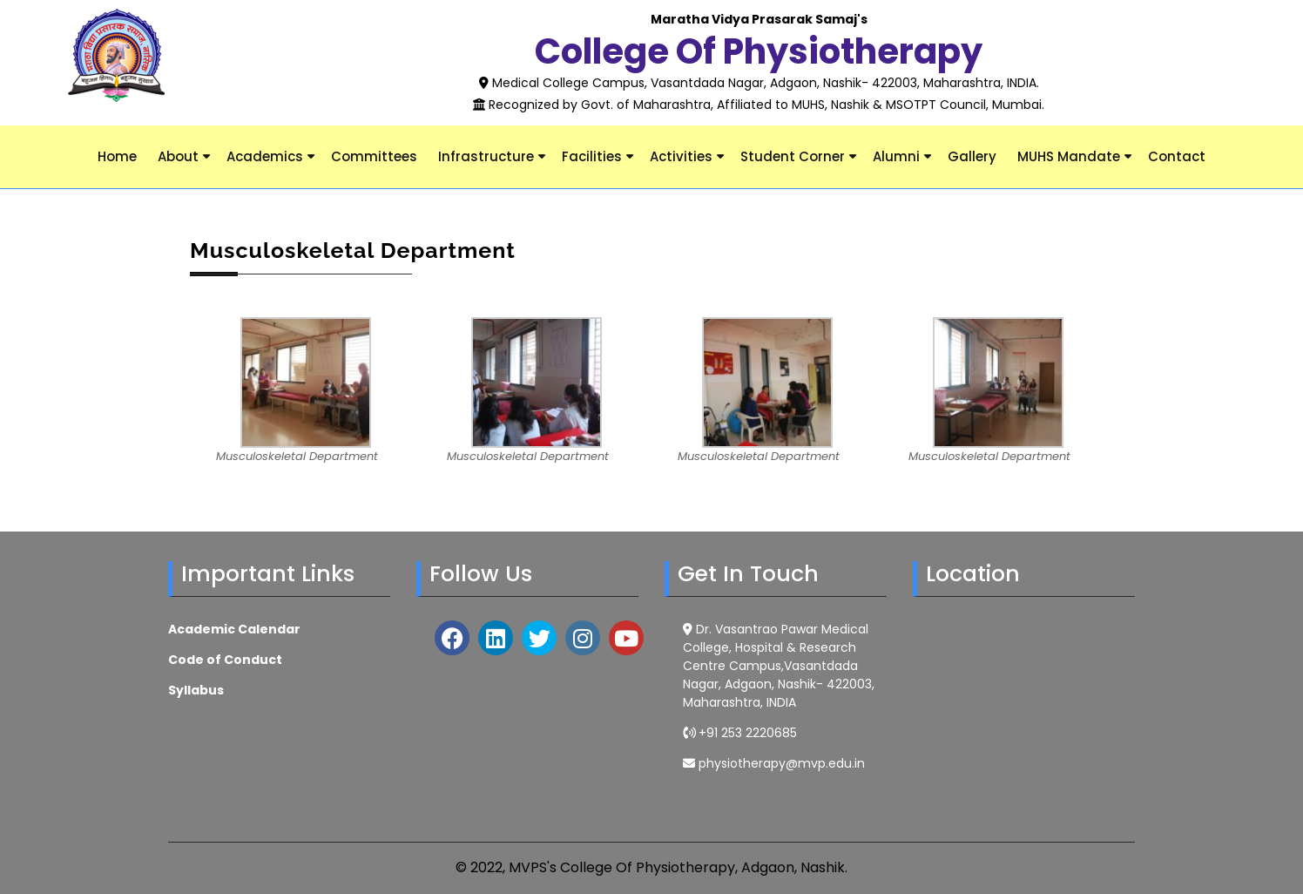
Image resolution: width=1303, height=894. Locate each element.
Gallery (972, 156)
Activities (681, 156)
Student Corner (792, 156)
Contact (1176, 156)
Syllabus (196, 690)
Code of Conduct (225, 659)
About (178, 156)
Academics (264, 156)
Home (117, 156)
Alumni (896, 156)
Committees (374, 156)
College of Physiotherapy (758, 51)
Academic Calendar (234, 629)
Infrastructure (486, 156)
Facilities (592, 156)
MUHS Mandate (1068, 156)
